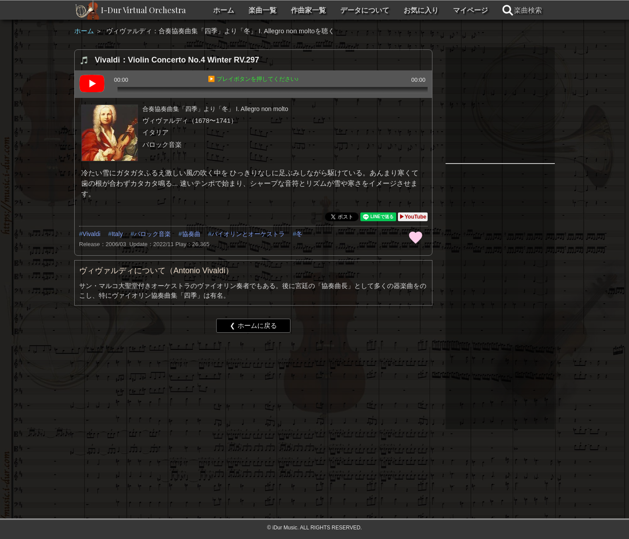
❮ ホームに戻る (253, 325)
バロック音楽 (152, 233)
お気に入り (421, 10)
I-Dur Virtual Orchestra (143, 10)
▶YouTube (412, 217)
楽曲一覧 (262, 10)
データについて (364, 10)
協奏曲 (191, 233)
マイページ (470, 10)
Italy (117, 233)
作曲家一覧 (308, 10)
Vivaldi (91, 233)
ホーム (223, 10)
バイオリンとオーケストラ (248, 233)
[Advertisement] (253, 407)
